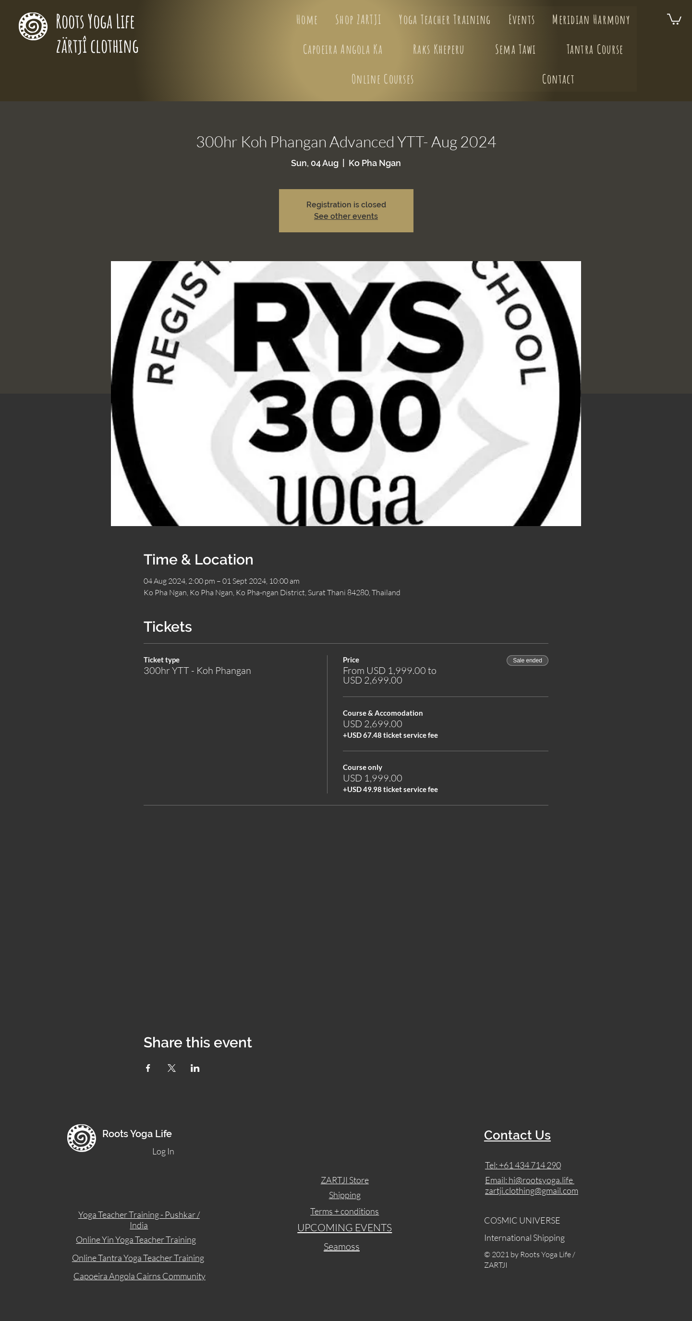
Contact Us (517, 1135)
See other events (346, 216)
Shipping (345, 1194)
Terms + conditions (344, 1211)
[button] (674, 18)
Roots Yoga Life (97, 21)
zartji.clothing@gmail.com (531, 1190)
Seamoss (342, 1246)
